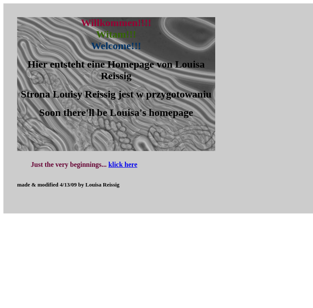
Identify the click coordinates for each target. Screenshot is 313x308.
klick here (122, 164)
